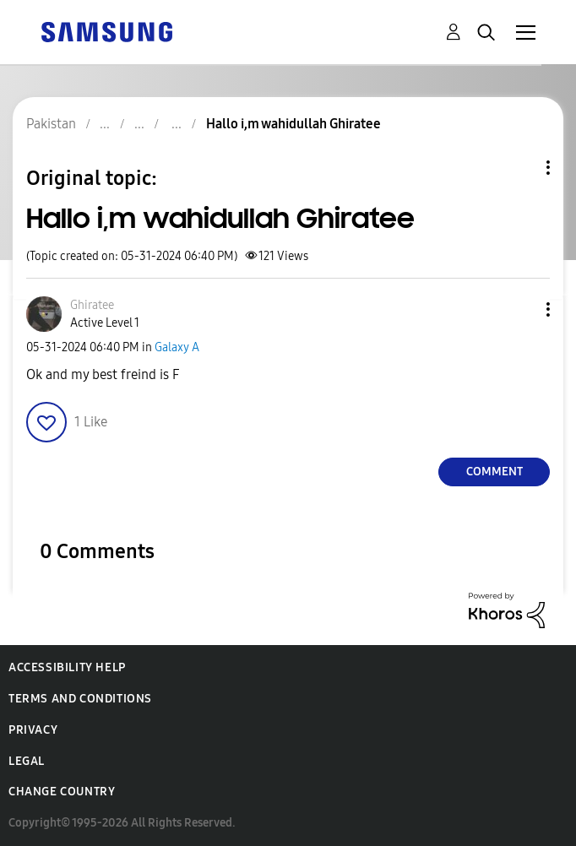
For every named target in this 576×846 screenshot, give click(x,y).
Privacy (32, 730)
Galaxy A (177, 347)
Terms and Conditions (80, 698)
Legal (26, 761)
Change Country (61, 791)
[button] (520, 309)
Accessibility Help (67, 667)
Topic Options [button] (519, 168)
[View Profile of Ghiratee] (92, 305)
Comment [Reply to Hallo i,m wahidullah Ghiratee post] (494, 471)
